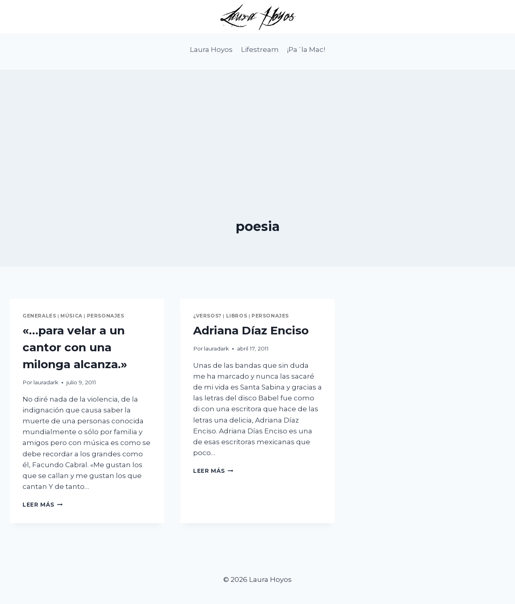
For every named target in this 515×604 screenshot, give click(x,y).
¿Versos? (207, 316)
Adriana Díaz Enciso (251, 330)
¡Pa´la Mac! (306, 49)
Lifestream (260, 49)
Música (71, 316)
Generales (39, 316)
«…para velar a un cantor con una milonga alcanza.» (75, 347)
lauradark (45, 382)
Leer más (43, 504)
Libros (236, 316)
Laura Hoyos (211, 49)
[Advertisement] (257, 126)
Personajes (105, 316)
